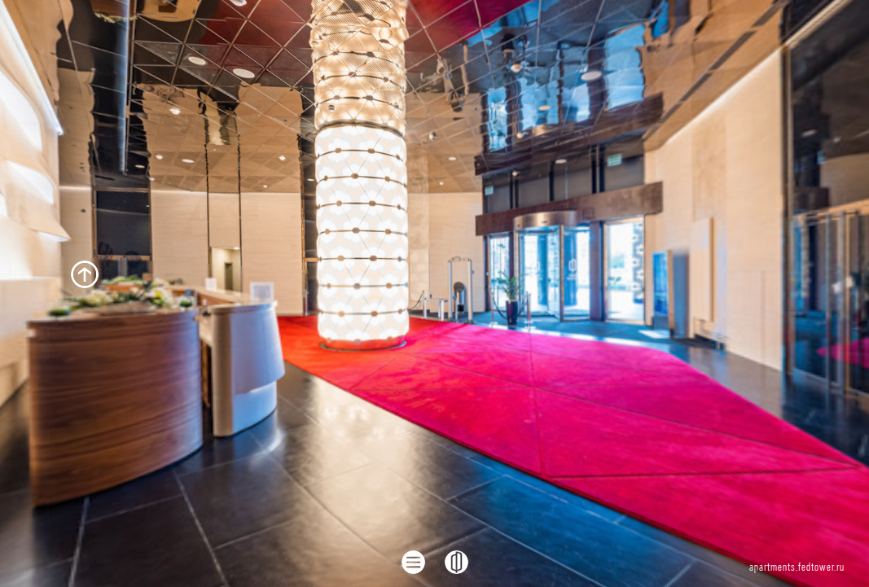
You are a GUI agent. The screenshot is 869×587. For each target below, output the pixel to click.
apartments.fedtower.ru (797, 568)
